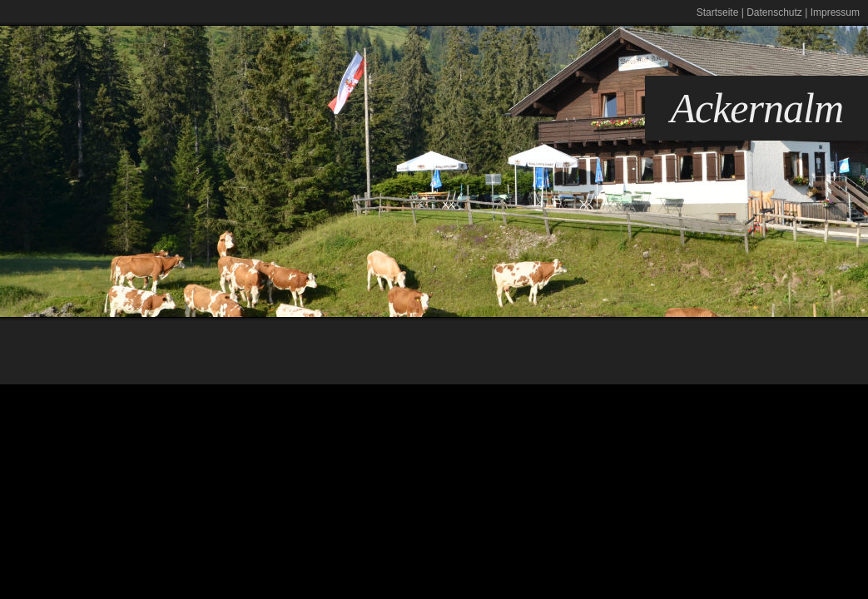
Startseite (718, 12)
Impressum (835, 12)
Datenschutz (774, 12)
